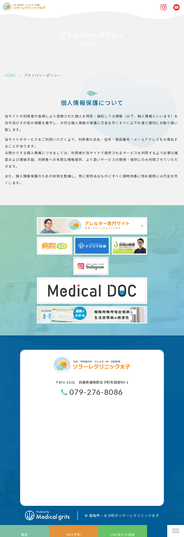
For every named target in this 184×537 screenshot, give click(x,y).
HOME (10, 75)
